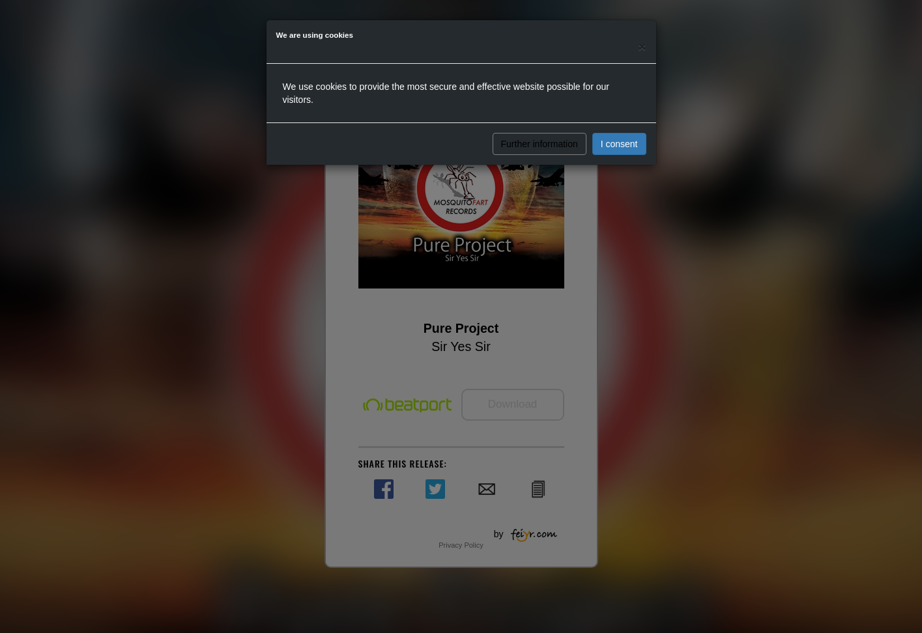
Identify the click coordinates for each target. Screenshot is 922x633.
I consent (619, 144)
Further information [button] (539, 144)
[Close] (642, 46)
